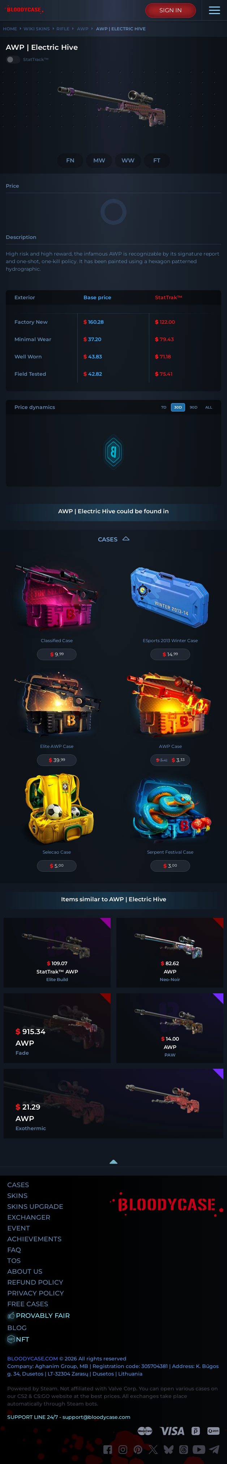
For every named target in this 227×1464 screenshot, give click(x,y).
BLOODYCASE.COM (32, 1358)
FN (70, 160)
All (208, 407)
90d (193, 407)
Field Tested (30, 374)
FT (156, 160)
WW (127, 160)
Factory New (31, 322)
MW (99, 160)
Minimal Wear (32, 339)
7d (163, 407)
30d (178, 407)
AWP (82, 28)
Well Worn (28, 356)
